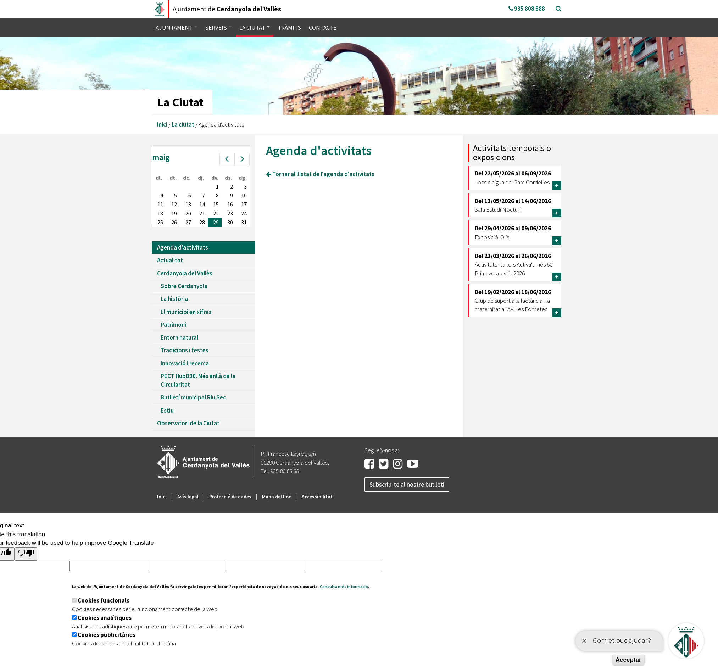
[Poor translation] (26, 553)
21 (202, 213)
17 (244, 204)
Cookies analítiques (105, 618)
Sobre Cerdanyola (184, 286)
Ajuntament (176, 28)
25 (160, 222)
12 (174, 204)
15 (216, 204)
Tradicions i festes (184, 350)
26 (174, 222)
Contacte (322, 28)
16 (230, 204)
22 (216, 213)
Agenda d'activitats (182, 247)
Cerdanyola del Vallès (184, 273)
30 (230, 222)
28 (202, 222)
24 (244, 213)
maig (161, 157)
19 (174, 213)
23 (230, 213)
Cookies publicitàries (106, 635)
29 (216, 222)
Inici (162, 124)
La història (174, 299)
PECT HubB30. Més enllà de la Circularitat (198, 380)
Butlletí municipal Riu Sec (193, 397)
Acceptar (628, 659)
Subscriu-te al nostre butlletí (406, 484)
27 (188, 222)
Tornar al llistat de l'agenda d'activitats (320, 174)
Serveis (218, 28)
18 (160, 213)
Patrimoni (173, 325)
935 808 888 (526, 8)
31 (244, 222)
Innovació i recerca (185, 363)
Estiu (167, 410)
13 (188, 204)
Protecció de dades (230, 496)
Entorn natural (179, 337)
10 (244, 195)
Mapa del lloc (276, 496)
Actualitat (170, 260)
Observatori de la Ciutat (188, 423)
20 (188, 213)
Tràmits (289, 28)
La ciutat (254, 28)
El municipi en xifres (186, 312)
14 (202, 204)
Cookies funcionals (103, 600)
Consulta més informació (344, 586)
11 (160, 204)
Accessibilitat (317, 496)
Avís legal (188, 496)
